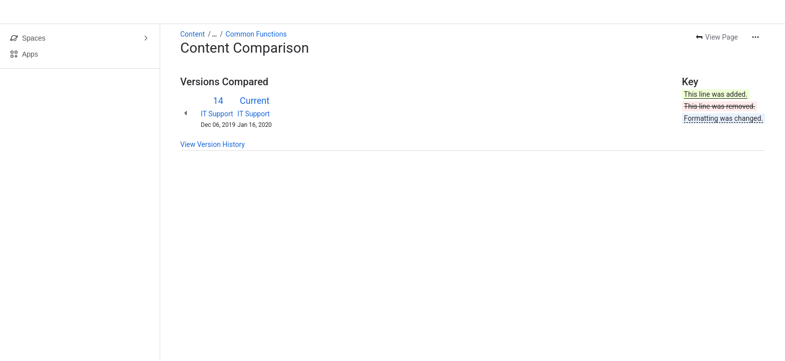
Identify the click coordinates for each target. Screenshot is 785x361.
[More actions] (755, 37)
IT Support (217, 114)
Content (192, 34)
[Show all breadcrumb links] (214, 34)
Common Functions (256, 34)
